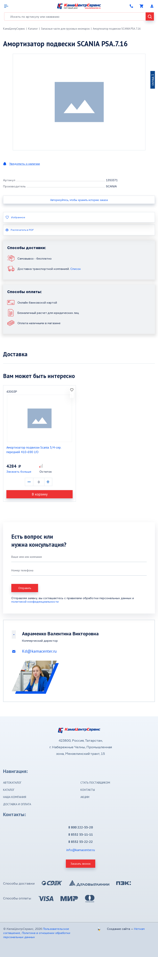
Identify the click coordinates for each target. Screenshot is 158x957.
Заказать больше (18, 471)
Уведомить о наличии (24, 163)
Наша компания (14, 797)
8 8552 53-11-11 (80, 834)
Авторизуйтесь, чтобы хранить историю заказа (79, 200)
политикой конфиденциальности (35, 601)
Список (75, 268)
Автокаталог (12, 782)
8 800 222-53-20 (80, 827)
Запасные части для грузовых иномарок (65, 28)
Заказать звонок (81, 863)
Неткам (139, 928)
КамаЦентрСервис (14, 28)
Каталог (33, 28)
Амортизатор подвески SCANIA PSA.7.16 (117, 28)
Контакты (87, 790)
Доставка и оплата (17, 804)
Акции (84, 797)
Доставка (15, 354)
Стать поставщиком (95, 782)
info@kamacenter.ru (80, 850)
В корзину (40, 494)
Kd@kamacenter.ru (39, 651)
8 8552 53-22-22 (80, 842)
